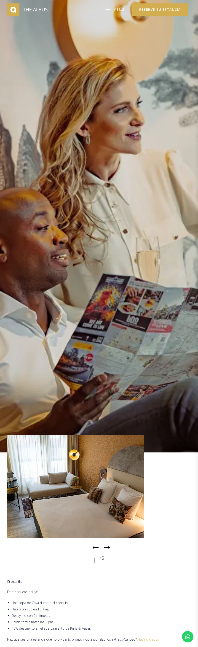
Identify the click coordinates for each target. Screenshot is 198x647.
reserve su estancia (160, 9)
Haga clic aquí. (148, 639)
